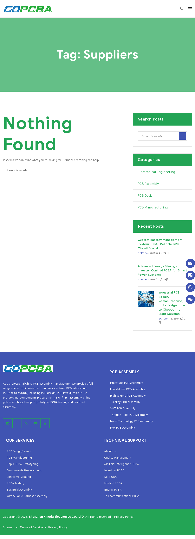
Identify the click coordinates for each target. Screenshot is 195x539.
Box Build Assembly (19, 489)
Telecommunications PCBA (122, 496)
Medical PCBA (113, 483)
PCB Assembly (148, 184)
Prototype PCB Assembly (126, 383)
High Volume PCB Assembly (128, 395)
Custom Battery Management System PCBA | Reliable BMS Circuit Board (160, 244)
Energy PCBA (112, 489)
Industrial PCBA (114, 470)
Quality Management (117, 457)
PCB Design (146, 195)
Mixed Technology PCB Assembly (131, 421)
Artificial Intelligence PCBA (121, 464)
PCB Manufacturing (153, 207)
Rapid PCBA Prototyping (22, 464)
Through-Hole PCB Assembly (129, 415)
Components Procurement (24, 470)
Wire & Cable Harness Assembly (27, 496)
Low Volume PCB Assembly (127, 389)
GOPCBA (143, 253)
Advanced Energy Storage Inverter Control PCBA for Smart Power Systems (162, 270)
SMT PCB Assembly (122, 408)
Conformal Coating (19, 477)
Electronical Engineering (156, 172)
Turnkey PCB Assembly (125, 402)
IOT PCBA (110, 477)
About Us (110, 451)
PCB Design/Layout (19, 451)
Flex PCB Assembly (122, 427)
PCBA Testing (15, 483)
